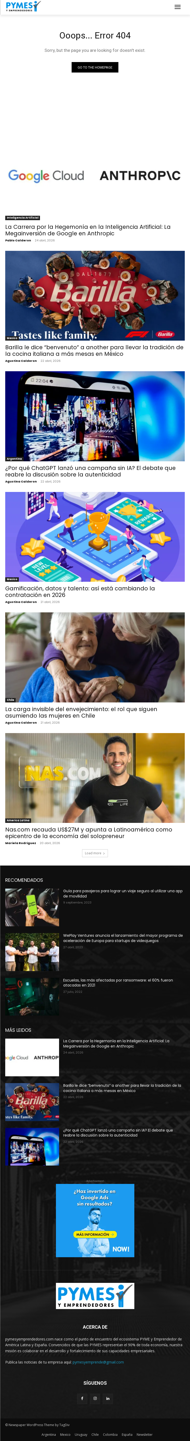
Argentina (14, 459)
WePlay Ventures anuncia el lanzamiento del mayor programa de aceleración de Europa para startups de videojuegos (123, 938)
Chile (10, 700)
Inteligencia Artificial (22, 218)
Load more (95, 853)
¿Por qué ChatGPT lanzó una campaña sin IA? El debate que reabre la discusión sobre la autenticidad (90, 471)
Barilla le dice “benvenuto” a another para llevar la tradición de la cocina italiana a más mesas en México (94, 350)
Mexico (12, 338)
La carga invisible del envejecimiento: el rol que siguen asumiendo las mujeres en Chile (81, 712)
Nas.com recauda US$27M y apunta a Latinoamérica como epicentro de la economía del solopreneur (88, 833)
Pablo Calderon (18, 240)
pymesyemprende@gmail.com (98, 1362)
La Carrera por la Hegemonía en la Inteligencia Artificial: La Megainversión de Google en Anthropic (88, 230)
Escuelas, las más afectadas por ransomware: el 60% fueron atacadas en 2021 (118, 983)
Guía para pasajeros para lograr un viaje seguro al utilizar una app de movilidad (123, 893)
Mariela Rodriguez (20, 843)
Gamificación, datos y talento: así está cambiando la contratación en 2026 (80, 592)
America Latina (18, 820)
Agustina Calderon (21, 361)
